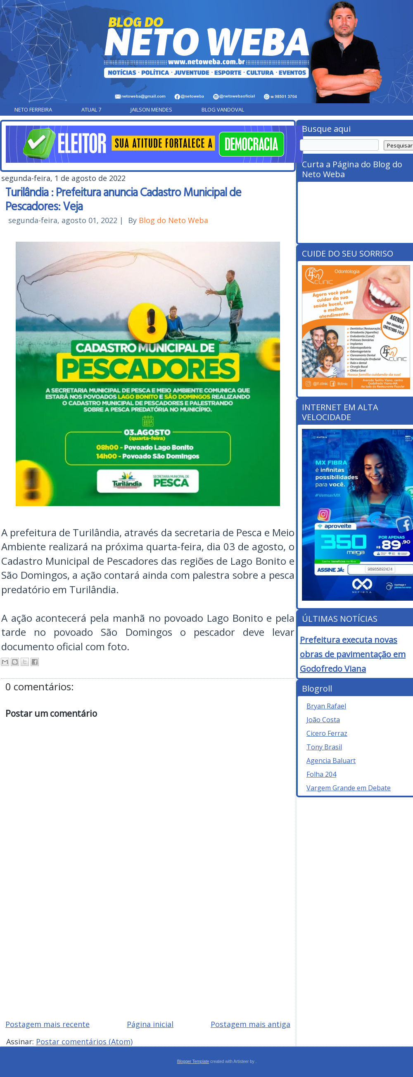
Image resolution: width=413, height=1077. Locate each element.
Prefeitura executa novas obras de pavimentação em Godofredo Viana (353, 654)
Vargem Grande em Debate (348, 787)
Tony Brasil (324, 746)
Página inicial (150, 1024)
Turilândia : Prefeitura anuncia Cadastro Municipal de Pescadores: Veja (123, 198)
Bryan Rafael (326, 706)
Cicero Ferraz (326, 733)
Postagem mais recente (47, 1024)
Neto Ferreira (33, 109)
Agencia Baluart (331, 760)
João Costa (323, 719)
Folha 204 (321, 774)
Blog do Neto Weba (173, 220)
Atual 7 (91, 109)
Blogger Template (193, 1061)
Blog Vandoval (223, 109)
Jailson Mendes (151, 109)
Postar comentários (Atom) (84, 1041)
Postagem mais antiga (250, 1024)
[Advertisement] (148, 954)
